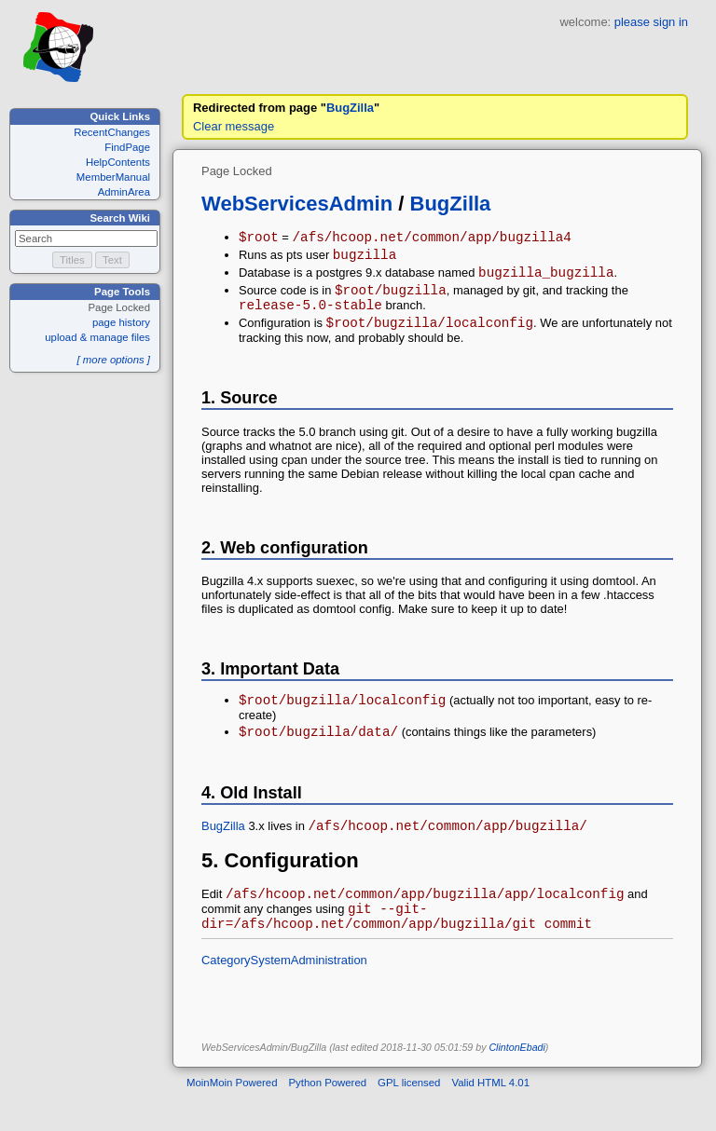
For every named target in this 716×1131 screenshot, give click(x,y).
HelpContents (118, 162)
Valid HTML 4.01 (490, 1116)
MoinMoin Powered (232, 1116)
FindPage (127, 147)
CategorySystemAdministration (284, 994)
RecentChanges (112, 132)
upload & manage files (97, 337)
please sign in (651, 22)
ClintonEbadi (516, 1080)
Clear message (233, 126)
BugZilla (350, 108)
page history (121, 322)
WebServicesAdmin (296, 203)
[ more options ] (113, 359)
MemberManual (113, 177)
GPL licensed (409, 1116)
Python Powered (328, 1116)
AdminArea (124, 192)
